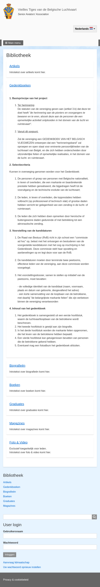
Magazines (9, 505)
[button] (13, 42)
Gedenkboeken (11, 487)
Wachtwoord (10, 542)
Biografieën (9, 491)
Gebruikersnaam (13, 531)
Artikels (7, 482)
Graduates (9, 501)
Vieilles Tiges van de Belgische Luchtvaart (47, 9)
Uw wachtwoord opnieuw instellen (22, 567)
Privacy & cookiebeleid (15, 579)
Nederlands (82, 28)
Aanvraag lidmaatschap (16, 562)
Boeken (7, 496)
